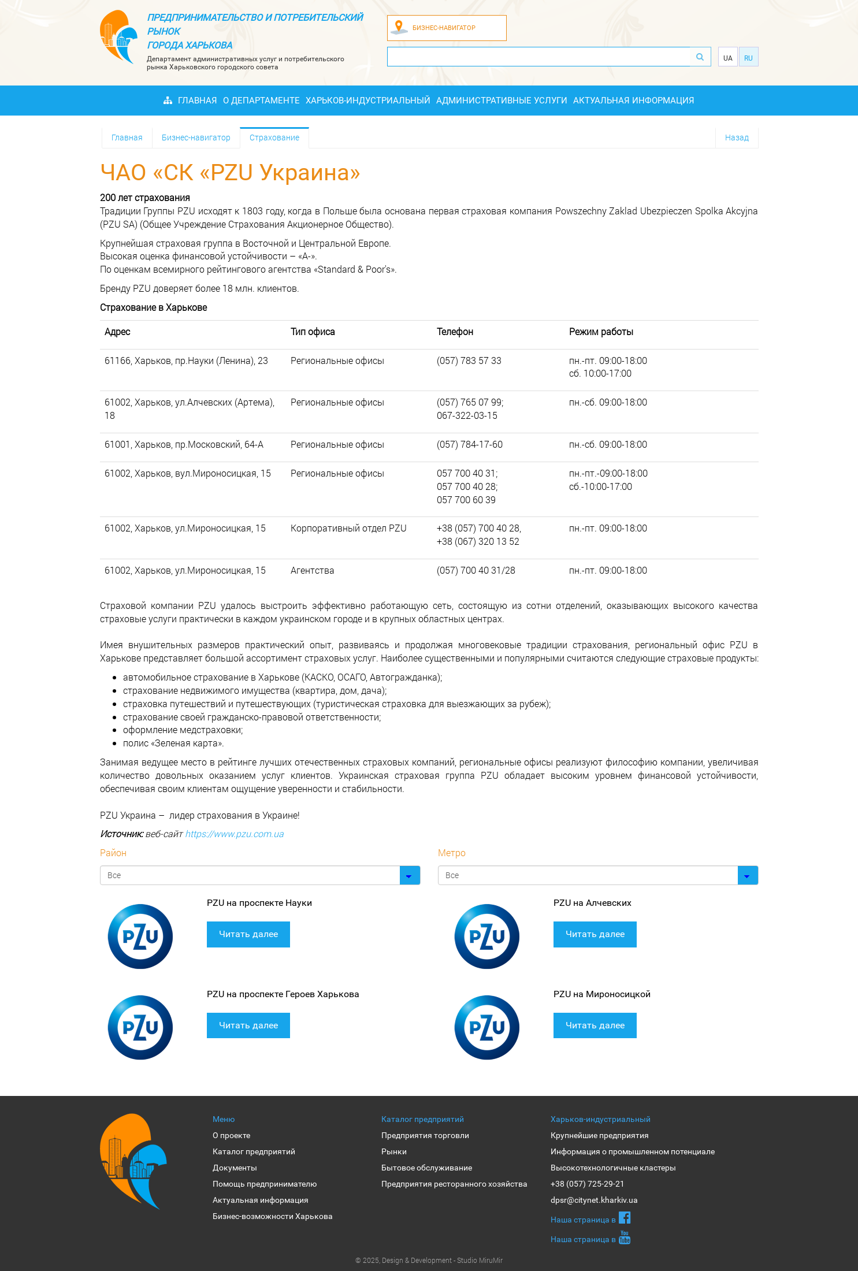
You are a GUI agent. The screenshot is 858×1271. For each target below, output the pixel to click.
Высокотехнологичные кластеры (613, 1167)
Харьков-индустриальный (368, 100)
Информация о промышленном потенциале (633, 1151)
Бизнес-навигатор (196, 137)
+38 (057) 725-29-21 (588, 1183)
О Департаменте (261, 100)
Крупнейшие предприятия (600, 1135)
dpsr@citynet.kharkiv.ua (594, 1200)
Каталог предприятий (254, 1151)
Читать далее (248, 933)
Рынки (394, 1151)
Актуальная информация (633, 100)
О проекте (231, 1135)
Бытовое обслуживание (426, 1167)
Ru (748, 58)
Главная (197, 100)
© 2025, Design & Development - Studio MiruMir (429, 1260)
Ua (728, 58)
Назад (737, 137)
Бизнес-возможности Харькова (273, 1216)
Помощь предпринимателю (265, 1183)
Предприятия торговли (425, 1135)
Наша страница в (591, 1217)
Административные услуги (501, 100)
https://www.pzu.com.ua (234, 833)
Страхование (274, 137)
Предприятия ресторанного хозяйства (454, 1183)
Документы (235, 1167)
